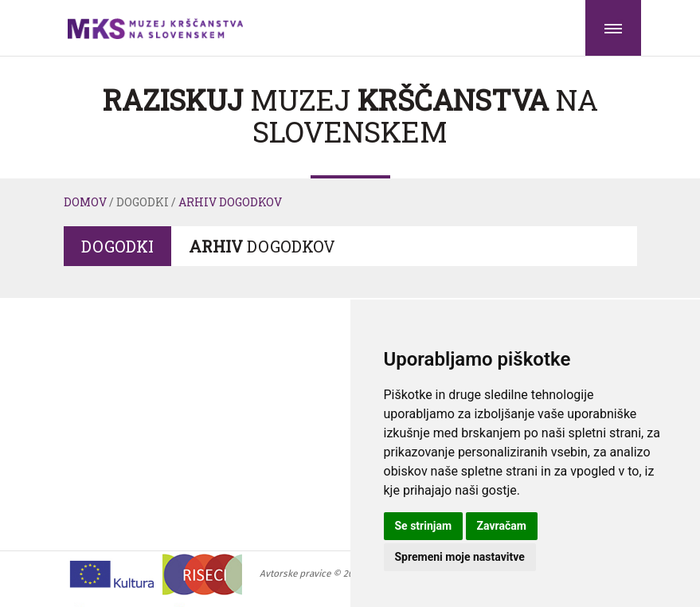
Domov (85, 202)
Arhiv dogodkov (230, 202)
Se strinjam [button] (423, 525)
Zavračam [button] (501, 525)
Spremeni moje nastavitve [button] (460, 556)
